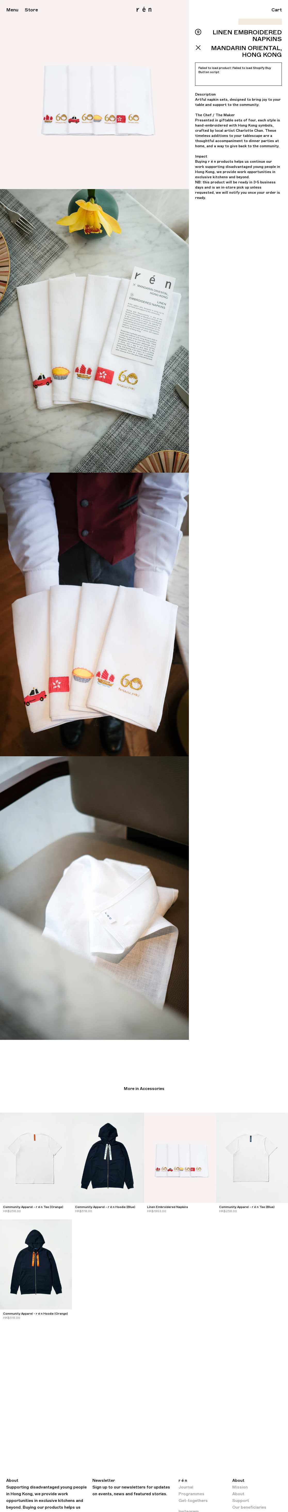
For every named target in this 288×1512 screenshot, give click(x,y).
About (238, 1494)
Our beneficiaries (249, 1507)
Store (31, 10)
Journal (186, 1487)
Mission (240, 1487)
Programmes (191, 1494)
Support (240, 1500)
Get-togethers (193, 1500)
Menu (12, 10)
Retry (206, 79)
